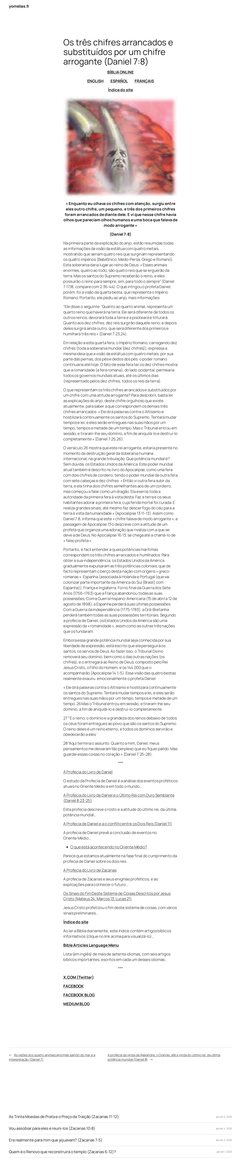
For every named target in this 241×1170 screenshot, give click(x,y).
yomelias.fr (19, 6)
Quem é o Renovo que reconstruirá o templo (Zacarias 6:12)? (62, 1152)
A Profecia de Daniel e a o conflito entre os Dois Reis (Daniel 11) (117, 823)
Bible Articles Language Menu (91, 945)
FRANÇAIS (144, 81)
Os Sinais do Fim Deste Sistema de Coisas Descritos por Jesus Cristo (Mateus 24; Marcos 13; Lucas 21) (117, 896)
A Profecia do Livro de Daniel (88, 772)
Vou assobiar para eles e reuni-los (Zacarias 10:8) (52, 1128)
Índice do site (120, 90)
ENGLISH (95, 81)
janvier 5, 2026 (224, 1116)
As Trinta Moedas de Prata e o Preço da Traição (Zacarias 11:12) (64, 1117)
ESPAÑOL (119, 81)
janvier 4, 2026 (224, 1128)
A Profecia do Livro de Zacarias (90, 870)
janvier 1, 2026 (224, 1151)
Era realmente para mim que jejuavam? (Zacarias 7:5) (55, 1140)
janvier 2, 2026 (224, 1140)
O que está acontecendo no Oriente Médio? (108, 847)
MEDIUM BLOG (76, 1004)
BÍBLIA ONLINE (120, 72)
